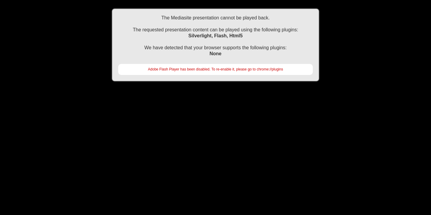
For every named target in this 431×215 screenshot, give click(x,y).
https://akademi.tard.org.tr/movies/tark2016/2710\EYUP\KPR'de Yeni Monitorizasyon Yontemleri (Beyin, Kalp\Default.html (215, 97)
